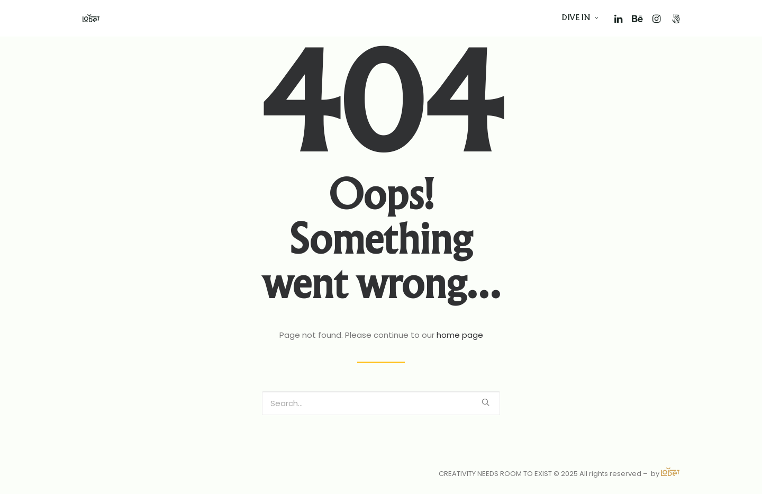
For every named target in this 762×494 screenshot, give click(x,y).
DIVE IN (580, 18)
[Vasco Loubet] (91, 18)
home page (460, 334)
